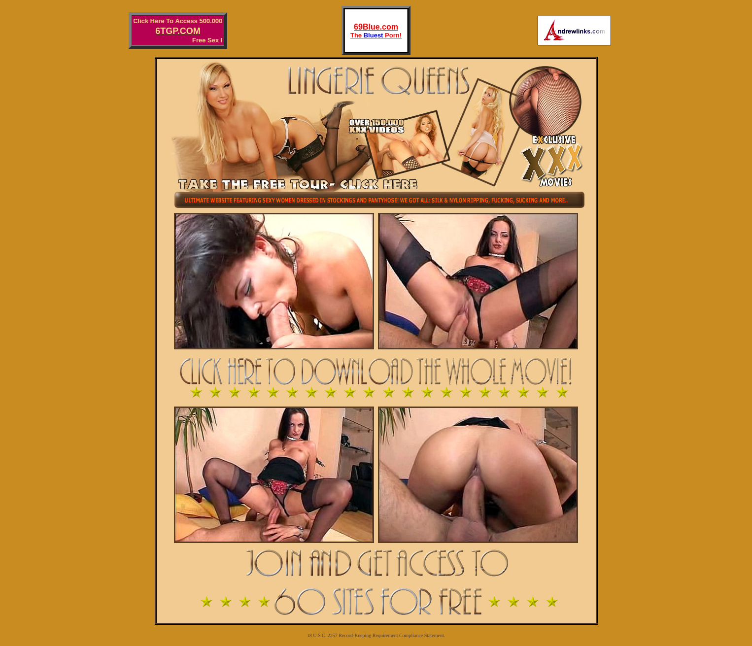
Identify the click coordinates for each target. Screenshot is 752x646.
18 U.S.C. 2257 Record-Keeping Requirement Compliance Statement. (376, 635)
